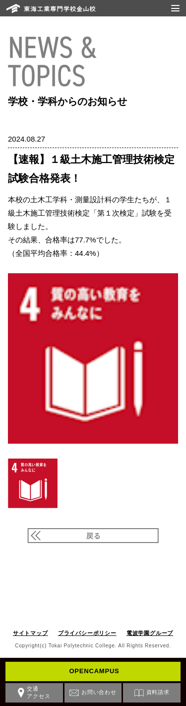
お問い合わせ (99, 692)
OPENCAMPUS (94, 671)
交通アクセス (38, 692)
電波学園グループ (149, 633)
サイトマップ (30, 633)
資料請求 (158, 692)
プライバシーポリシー (87, 633)
